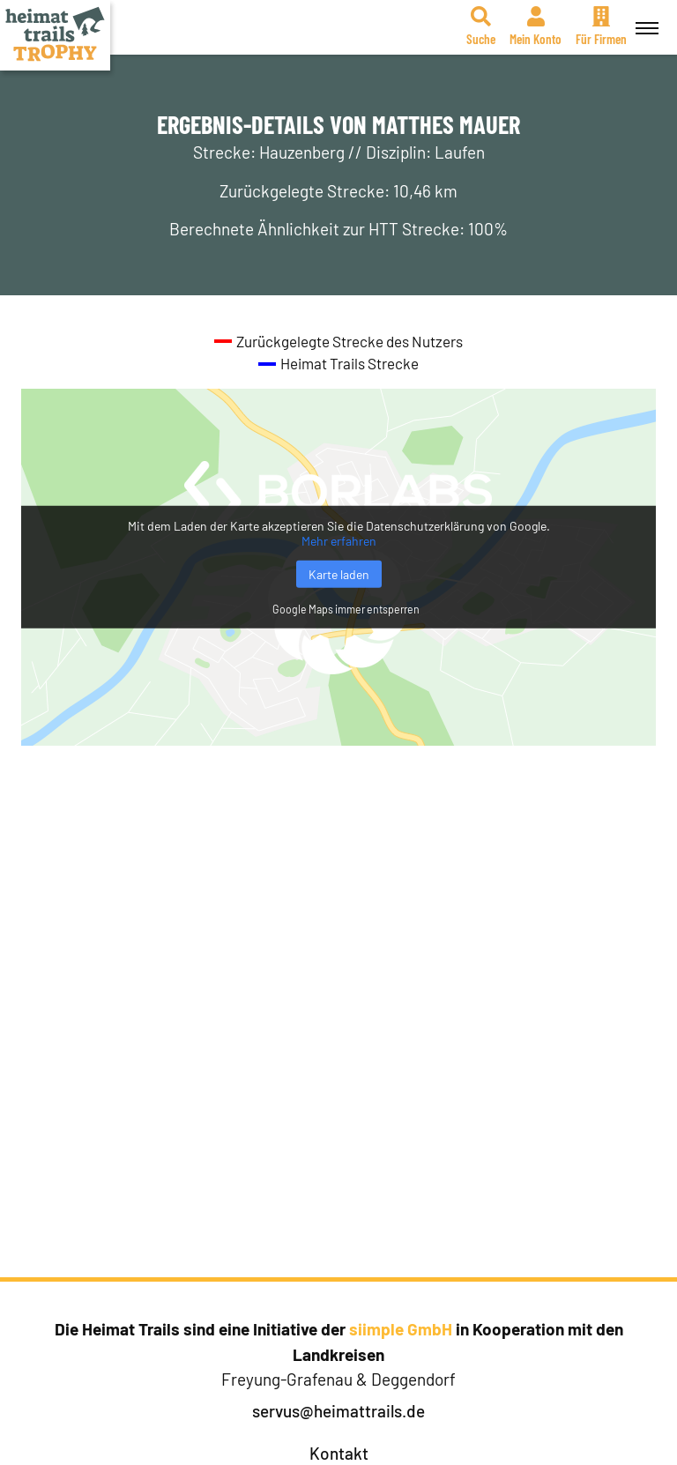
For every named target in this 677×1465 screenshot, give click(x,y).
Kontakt (338, 1453)
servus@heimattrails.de (338, 1411)
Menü (644, 18)
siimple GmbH (400, 1329)
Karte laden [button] (339, 574)
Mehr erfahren (338, 540)
